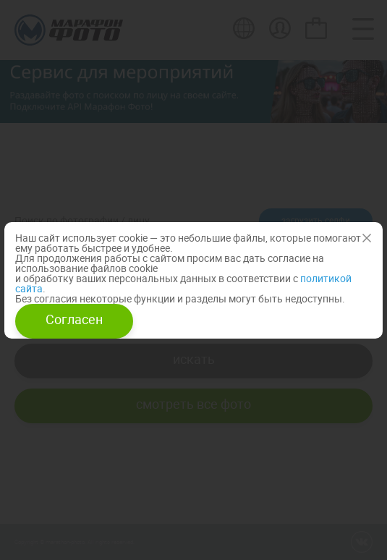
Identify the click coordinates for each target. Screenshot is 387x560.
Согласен (74, 319)
